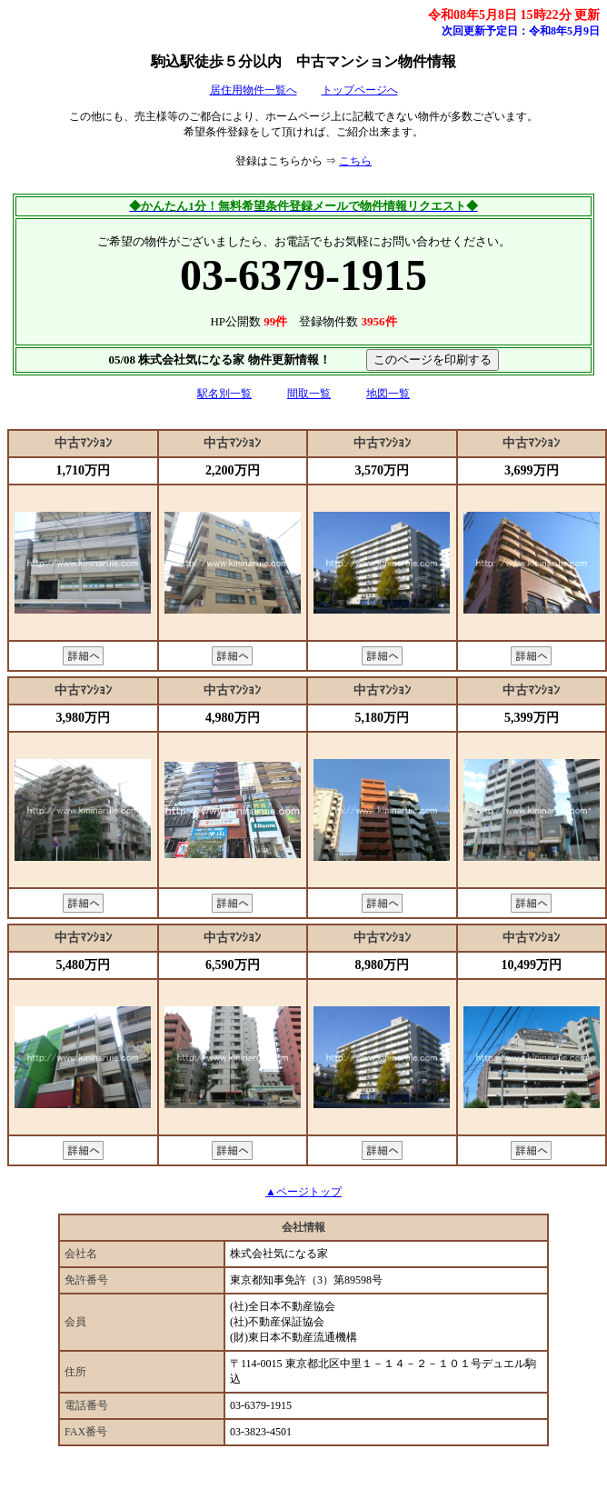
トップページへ (360, 90)
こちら (355, 161)
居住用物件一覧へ (253, 90)
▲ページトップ (303, 1191)
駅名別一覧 (224, 393)
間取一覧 (309, 393)
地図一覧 (388, 393)
